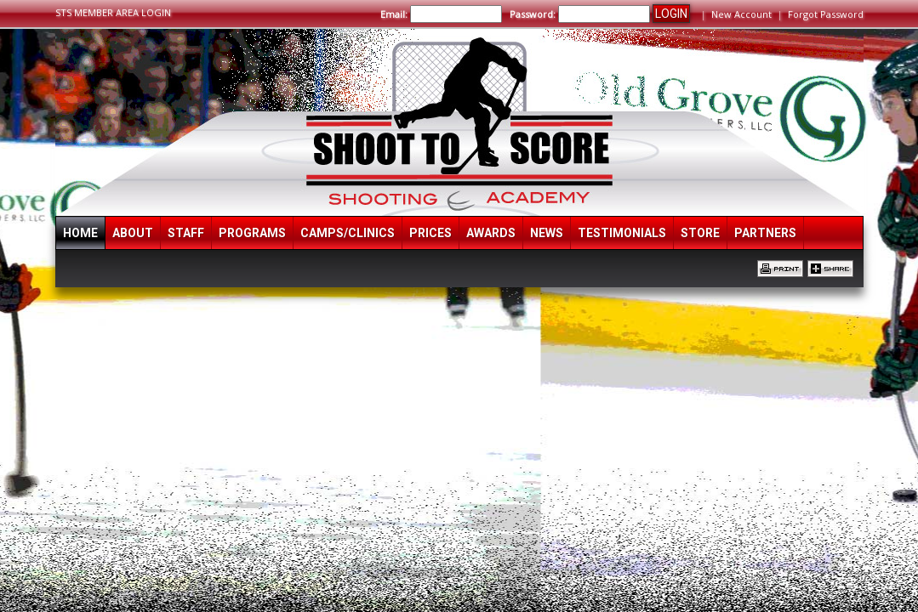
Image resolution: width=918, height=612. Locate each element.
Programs (252, 233)
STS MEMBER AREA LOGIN (113, 12)
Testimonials (622, 233)
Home (80, 233)
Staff (186, 233)
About (132, 233)
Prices (430, 233)
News (546, 233)
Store (700, 233)
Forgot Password (826, 14)
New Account (741, 14)
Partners (765, 233)
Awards (491, 233)
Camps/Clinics (347, 233)
